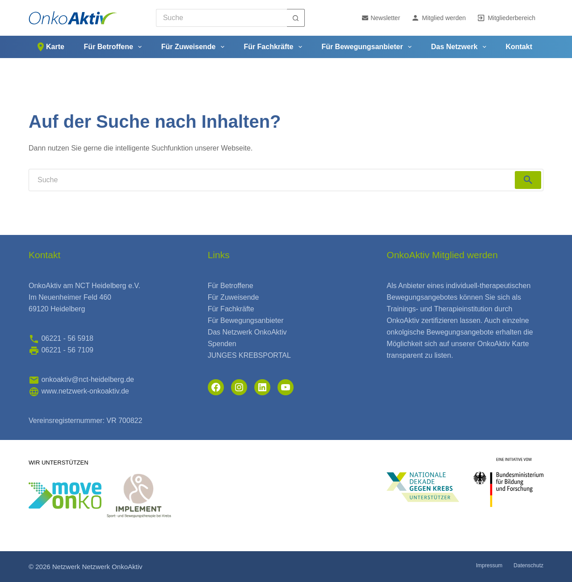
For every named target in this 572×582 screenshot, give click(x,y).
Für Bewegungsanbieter (368, 47)
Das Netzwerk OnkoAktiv (247, 332)
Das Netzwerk (460, 47)
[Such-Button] (296, 18)
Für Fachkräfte (274, 47)
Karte (49, 47)
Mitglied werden (438, 18)
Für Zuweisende (194, 47)
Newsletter (381, 17)
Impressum (489, 565)
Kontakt (518, 46)
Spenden (222, 344)
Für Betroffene (114, 47)
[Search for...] (221, 18)
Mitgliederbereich (506, 18)
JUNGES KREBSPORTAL (249, 355)
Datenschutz (528, 565)
